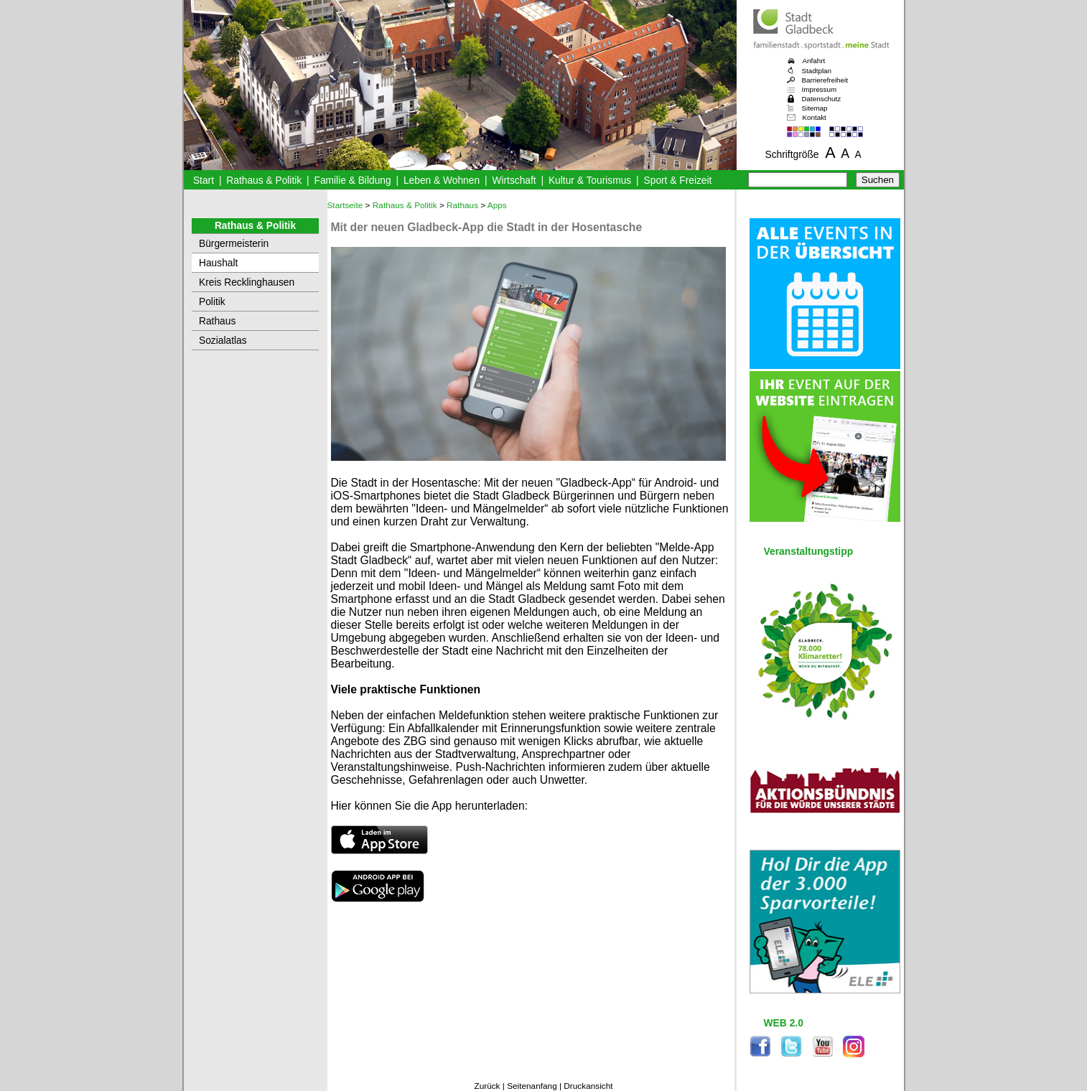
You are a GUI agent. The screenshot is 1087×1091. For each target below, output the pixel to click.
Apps (497, 205)
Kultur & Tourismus (590, 180)
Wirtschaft (514, 180)
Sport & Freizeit (678, 180)
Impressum (819, 89)
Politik (212, 301)
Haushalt (218, 263)
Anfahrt (814, 61)
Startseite (345, 205)
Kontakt (814, 117)
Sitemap (815, 108)
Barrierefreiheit (825, 80)
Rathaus (217, 321)
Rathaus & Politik (264, 180)
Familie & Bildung (352, 180)
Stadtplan (817, 71)
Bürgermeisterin (234, 243)
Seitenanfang (532, 1086)
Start (203, 180)
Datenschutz (821, 99)
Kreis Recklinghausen (246, 282)
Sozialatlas (223, 340)
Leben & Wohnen (441, 180)
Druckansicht (588, 1086)
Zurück (487, 1086)
